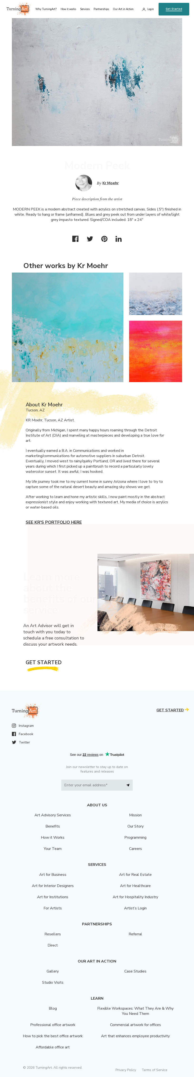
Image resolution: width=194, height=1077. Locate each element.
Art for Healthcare (135, 885)
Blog (53, 1008)
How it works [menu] (68, 9)
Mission (135, 815)
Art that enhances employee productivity (135, 1036)
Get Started (174, 9)
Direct (53, 945)
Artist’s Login (135, 908)
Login (150, 9)
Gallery (53, 971)
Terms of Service (154, 1070)
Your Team (53, 848)
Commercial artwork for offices (135, 1024)
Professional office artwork (52, 1024)
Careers (135, 848)
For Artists (53, 908)
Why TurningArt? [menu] (46, 9)
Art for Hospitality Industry (135, 897)
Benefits (52, 826)
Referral (135, 934)
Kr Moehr (110, 183)
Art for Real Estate (135, 874)
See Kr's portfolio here (54, 522)
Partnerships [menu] (101, 9)
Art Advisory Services (52, 815)
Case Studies (135, 971)
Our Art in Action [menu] (123, 9)
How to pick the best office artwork (53, 1036)
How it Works (52, 837)
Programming (135, 837)
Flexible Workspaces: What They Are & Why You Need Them (135, 1011)
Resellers (52, 934)
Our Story (135, 826)
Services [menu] (85, 9)
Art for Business (52, 874)
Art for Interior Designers (53, 885)
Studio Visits (52, 982)
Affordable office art (53, 1047)
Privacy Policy (126, 1070)
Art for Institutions (52, 897)
